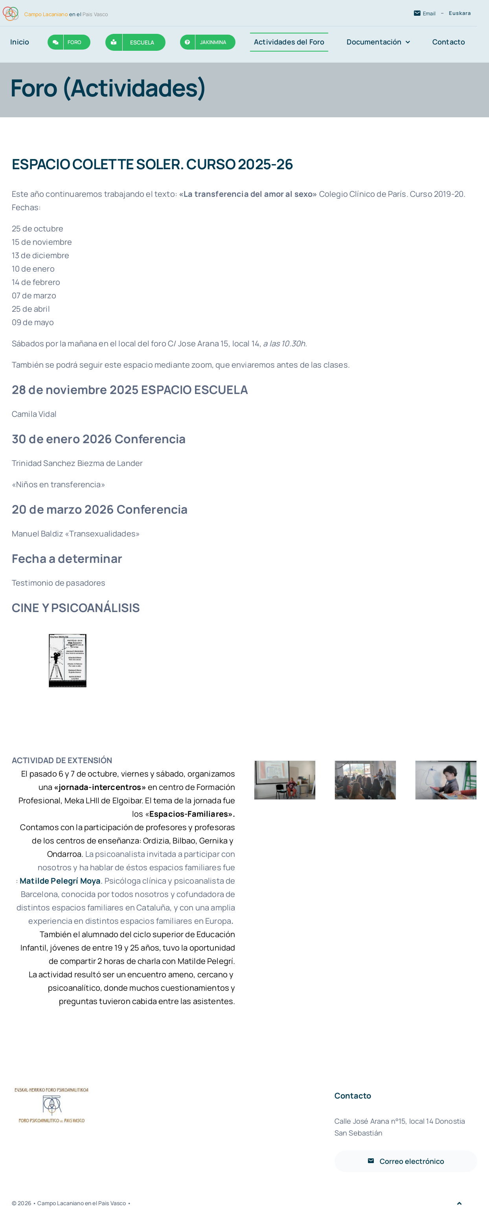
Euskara (460, 13)
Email (429, 13)
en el (66, 14)
